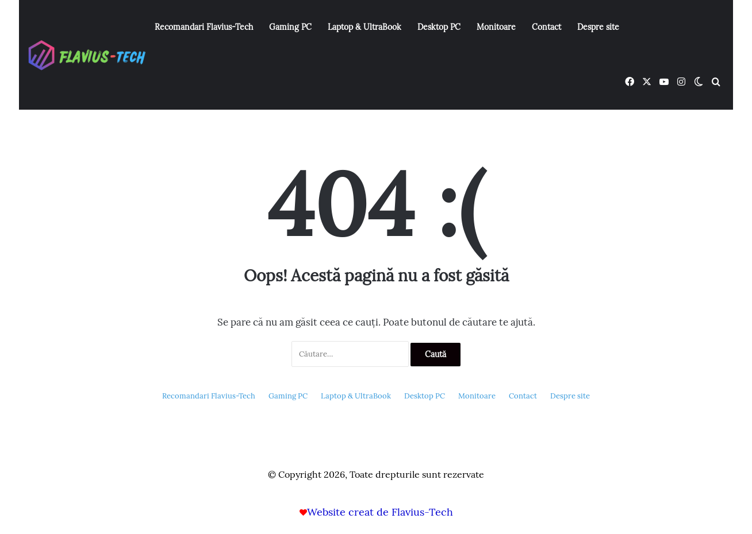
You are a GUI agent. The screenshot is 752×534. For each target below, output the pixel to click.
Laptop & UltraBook (364, 27)
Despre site (598, 27)
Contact (546, 27)
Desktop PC (439, 27)
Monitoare (496, 27)
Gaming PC (290, 27)
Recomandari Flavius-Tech (204, 27)
